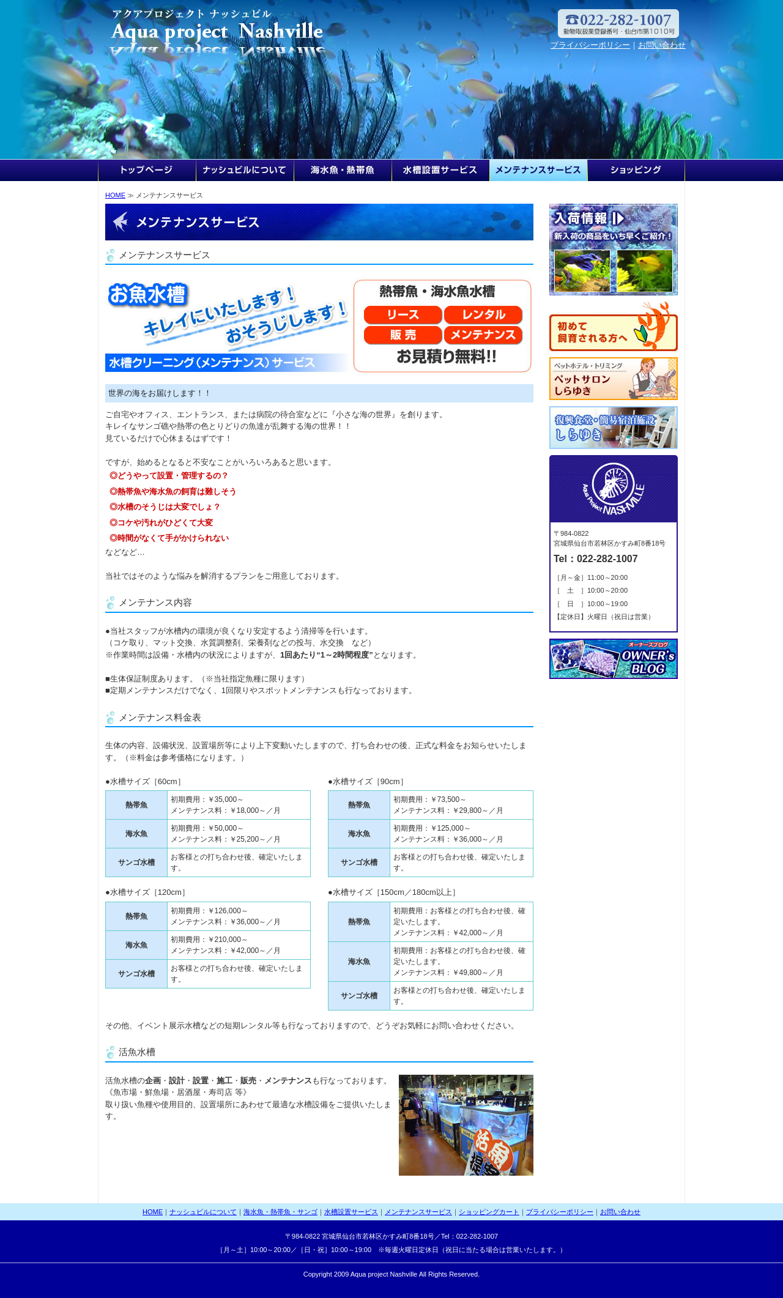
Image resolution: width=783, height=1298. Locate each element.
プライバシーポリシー (590, 45)
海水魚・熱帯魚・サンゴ (343, 170)
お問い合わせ (662, 45)
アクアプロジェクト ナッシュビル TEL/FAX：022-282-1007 (220, 30)
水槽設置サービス (440, 170)
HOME (147, 170)
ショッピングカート (636, 170)
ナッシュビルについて (245, 170)
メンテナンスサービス (538, 170)
